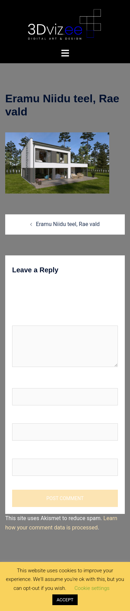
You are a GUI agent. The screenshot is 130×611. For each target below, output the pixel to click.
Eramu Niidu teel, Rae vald (67, 224)
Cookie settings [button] (92, 588)
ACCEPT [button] (65, 599)
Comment (24, 319)
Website (22, 452)
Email (20, 416)
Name (21, 381)
